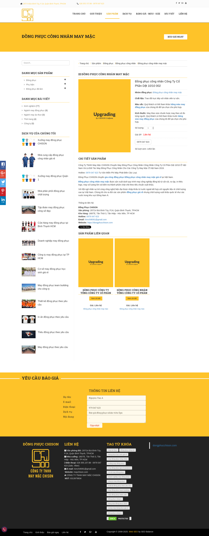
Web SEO (133, 531)
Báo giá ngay (176, 36)
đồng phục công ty (114, 499)
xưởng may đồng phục (116, 463)
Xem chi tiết (95, 298)
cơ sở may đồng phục (116, 472)
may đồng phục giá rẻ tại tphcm (119, 468)
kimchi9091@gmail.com (96, 219)
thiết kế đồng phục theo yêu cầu (119, 486)
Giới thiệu (39, 532)
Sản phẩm (113, 13)
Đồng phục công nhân (126, 63)
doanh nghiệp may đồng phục (118, 477)
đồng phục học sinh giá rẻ (117, 454)
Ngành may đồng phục (34, 110)
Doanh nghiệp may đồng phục (53, 241)
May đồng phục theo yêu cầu (53, 347)
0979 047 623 (143, 142)
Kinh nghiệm (29, 106)
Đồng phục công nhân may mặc (152, 63)
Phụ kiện (30, 84)
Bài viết (170, 13)
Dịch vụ (128, 13)
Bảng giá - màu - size (149, 13)
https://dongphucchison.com (100, 222)
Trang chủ (80, 13)
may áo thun (112, 450)
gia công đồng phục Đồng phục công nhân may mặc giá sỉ (133, 177)
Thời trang (28, 119)
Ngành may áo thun (33, 115)
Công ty (27, 123)
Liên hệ (184, 13)
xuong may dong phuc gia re (118, 508)
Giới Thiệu (97, 13)
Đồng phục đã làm (34, 89)
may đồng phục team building (118, 490)
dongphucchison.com (165, 445)
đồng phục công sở (128, 450)
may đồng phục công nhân (117, 459)
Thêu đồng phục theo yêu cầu (53, 332)
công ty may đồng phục (116, 481)
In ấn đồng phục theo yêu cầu (53, 317)
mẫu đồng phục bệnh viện (117, 495)
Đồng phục (31, 80)
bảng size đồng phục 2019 (117, 503)
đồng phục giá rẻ (135, 192)
